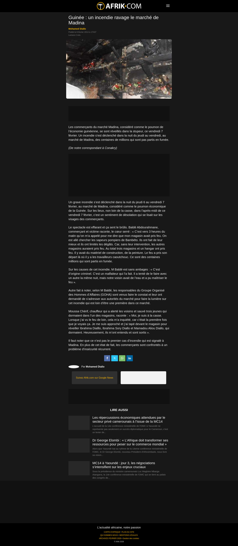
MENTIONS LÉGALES (128, 535)
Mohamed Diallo (77, 28)
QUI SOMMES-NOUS (109, 535)
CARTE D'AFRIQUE (112, 532)
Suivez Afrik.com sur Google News (94, 377)
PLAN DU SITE (128, 532)
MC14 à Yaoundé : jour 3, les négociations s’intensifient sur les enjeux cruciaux (123, 465)
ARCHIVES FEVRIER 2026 (110, 538)
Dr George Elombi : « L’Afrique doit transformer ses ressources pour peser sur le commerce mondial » (130, 442)
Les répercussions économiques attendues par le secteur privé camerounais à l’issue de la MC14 (128, 419)
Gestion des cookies (131, 538)
